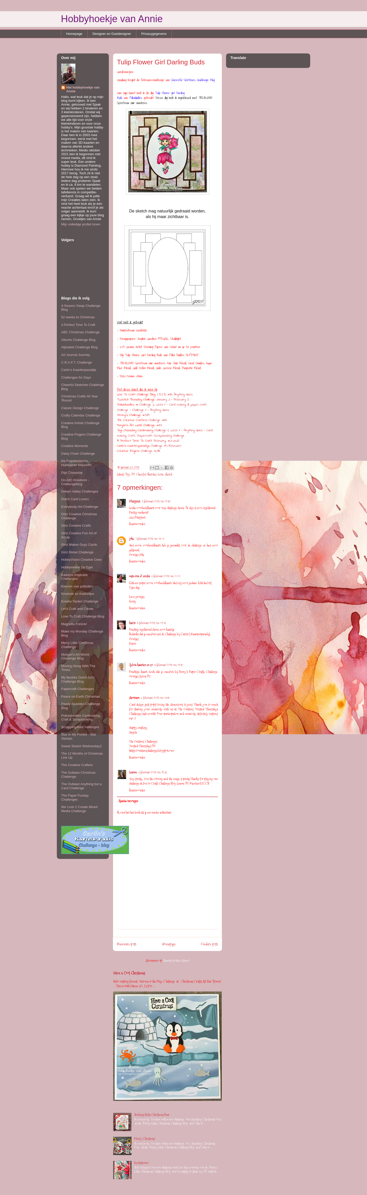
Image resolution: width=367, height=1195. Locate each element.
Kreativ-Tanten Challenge (79, 601)
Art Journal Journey (75, 355)
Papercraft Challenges (77, 689)
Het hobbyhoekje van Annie (83, 89)
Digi (127, 474)
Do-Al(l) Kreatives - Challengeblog (75, 482)
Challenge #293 (150, 451)
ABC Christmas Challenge (80, 332)
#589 (145, 415)
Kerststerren (141, 1162)
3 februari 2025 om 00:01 (165, 576)
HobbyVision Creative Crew (81, 559)
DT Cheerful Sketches (144, 474)
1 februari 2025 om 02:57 (156, 501)
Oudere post (209, 944)
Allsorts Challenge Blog (78, 340)
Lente (161, 474)
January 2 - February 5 (172, 399)
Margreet (134, 501)
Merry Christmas (144, 1138)
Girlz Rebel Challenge (77, 552)
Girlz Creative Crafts (76, 525)
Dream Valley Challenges (79, 491)
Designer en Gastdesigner (112, 34)
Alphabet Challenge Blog (79, 347)
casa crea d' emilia (139, 576)
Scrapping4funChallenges (80, 727)
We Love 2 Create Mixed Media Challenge (79, 809)
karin (132, 623)
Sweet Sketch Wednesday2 (81, 746)
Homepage (74, 34)
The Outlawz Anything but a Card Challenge (81, 786)
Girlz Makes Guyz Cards (79, 544)
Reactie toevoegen (128, 801)
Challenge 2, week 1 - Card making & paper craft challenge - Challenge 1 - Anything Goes (162, 407)
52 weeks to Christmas (78, 317)
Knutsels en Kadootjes (77, 594)
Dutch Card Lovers (75, 499)
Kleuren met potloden (77, 586)
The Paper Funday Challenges (75, 797)
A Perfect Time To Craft (78, 325)
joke (131, 538)
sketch (168, 474)
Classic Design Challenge (80, 408)
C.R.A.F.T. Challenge (76, 362)
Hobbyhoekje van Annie (112, 18)
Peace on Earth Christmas (80, 696)
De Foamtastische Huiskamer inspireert (76, 463)
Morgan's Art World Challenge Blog (75, 656)
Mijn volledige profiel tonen (80, 224)
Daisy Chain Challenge (78, 453)
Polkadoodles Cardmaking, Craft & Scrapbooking (81, 718)
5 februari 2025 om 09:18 (151, 623)
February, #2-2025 (167, 440)
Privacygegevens (153, 34)
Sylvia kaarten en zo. (141, 665)
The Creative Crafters (77, 765)
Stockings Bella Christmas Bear (151, 1114)
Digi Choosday (72, 472)
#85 (159, 425)
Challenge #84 (158, 420)
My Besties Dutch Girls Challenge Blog (78, 679)
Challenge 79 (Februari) (166, 445)
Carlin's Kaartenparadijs (78, 370)
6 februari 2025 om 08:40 (155, 697)
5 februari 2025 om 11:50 (168, 665)
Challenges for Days (76, 377)
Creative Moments (74, 446)
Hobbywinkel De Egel (77, 567)
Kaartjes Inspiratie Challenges (74, 577)
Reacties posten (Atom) (176, 960)
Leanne (133, 772)
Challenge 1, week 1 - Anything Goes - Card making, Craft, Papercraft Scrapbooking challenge (165, 433)
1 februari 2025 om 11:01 (149, 538)
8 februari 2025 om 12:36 (152, 772)
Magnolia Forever (74, 624)
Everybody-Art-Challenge (79, 507)
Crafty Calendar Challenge (80, 415)
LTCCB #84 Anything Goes (175, 394)
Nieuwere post (126, 944)
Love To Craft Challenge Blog (82, 616)
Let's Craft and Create (77, 609)
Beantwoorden (137, 524)
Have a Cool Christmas (129, 973)
